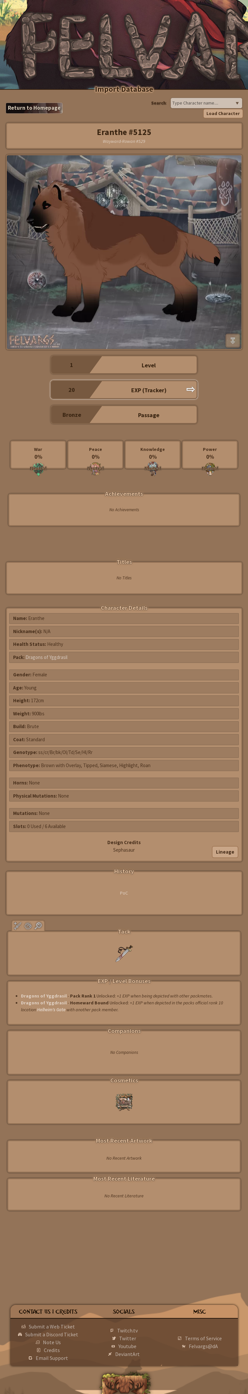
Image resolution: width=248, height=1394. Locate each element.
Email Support (52, 1358)
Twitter (127, 1338)
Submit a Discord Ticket (51, 1334)
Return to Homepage (34, 107)
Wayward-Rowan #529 (124, 141)
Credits (52, 1350)
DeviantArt (127, 1354)
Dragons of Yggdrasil (46, 657)
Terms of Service (203, 1338)
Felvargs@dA (203, 1346)
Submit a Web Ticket (52, 1326)
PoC (124, 893)
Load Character (223, 113)
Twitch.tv (127, 1330)
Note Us (52, 1342)
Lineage (225, 852)
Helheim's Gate (51, 1010)
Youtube (127, 1346)
